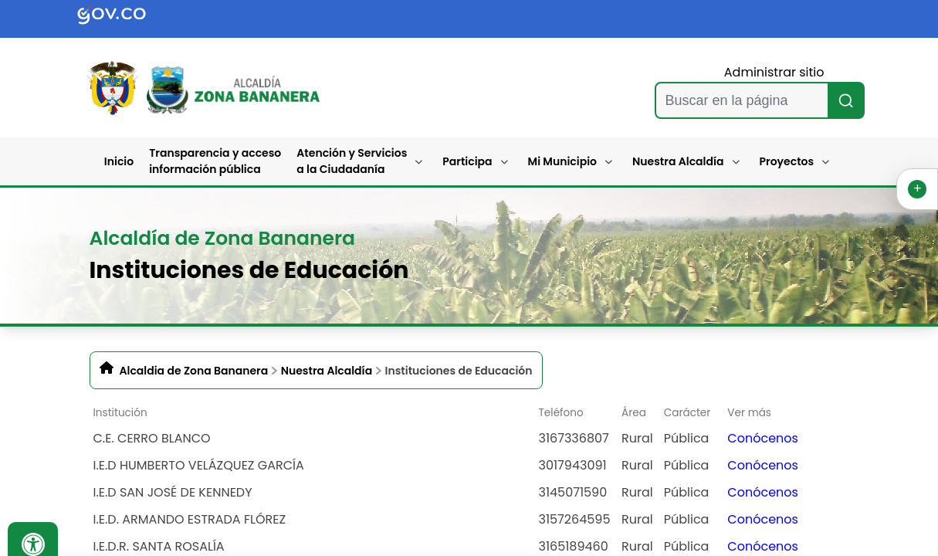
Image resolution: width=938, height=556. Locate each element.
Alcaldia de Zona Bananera (194, 370)
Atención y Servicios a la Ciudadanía (351, 161)
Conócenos (762, 438)
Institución (120, 412)
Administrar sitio (774, 72)
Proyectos (787, 161)
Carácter (687, 412)
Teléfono (561, 412)
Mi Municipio (562, 161)
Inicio (119, 161)
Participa (467, 161)
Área (633, 412)
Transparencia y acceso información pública (215, 161)
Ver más (749, 412)
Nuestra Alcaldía (678, 161)
